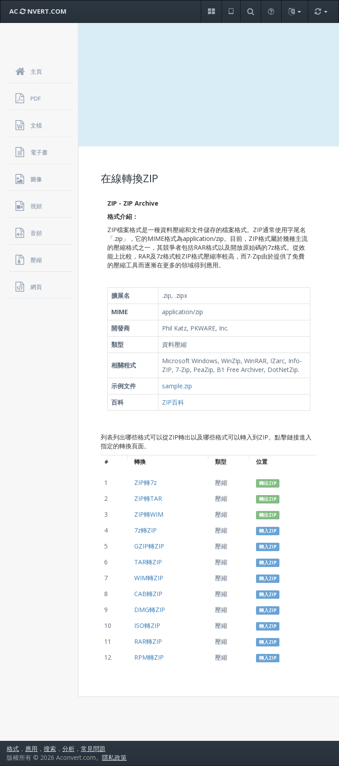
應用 (31, 748)
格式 (13, 748)
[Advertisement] (209, 84)
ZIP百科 (173, 402)
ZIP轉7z (145, 482)
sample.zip (177, 386)
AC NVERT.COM (38, 11)
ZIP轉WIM (148, 514)
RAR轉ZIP (148, 641)
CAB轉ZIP (148, 594)
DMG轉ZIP (149, 609)
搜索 (50, 748)
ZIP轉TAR (148, 498)
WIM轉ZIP (148, 578)
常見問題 (93, 748)
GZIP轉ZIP (149, 546)
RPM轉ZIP (149, 657)
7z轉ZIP (145, 530)
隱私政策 (114, 757)
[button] (211, 12)
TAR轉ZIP (148, 562)
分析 (68, 748)
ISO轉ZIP (147, 625)
